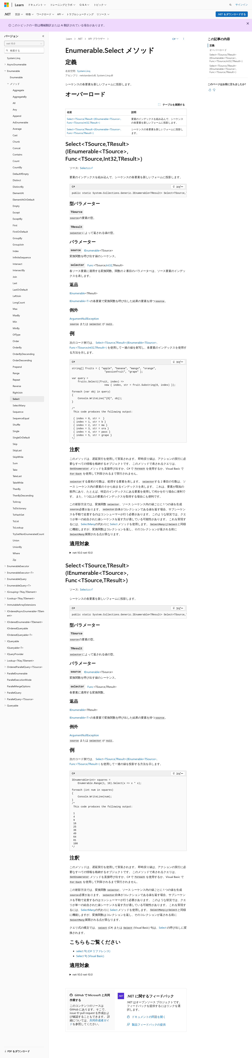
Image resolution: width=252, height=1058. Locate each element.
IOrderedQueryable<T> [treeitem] (20, 634)
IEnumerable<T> (80, 301)
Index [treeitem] (16, 251)
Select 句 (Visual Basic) (90, 956)
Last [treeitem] (15, 283)
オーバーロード (218, 50)
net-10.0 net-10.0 (83, 552)
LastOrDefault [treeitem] (20, 289)
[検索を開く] (230, 5)
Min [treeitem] (15, 321)
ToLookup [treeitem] (18, 527)
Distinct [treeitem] (17, 180)
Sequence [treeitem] (18, 411)
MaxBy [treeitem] (16, 315)
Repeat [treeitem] (16, 379)
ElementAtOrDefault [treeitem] (23, 199)
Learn (69, 38)
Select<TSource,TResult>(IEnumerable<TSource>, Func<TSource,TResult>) (223, 69)
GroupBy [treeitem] (17, 238)
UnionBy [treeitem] (17, 547)
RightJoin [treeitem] (18, 392)
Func (90, 265)
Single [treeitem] (16, 431)
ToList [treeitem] (16, 521)
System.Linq (83, 71)
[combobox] (24, 43)
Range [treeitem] (16, 373)
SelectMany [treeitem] (19, 405)
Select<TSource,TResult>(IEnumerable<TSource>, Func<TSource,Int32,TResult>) (225, 58)
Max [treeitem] (15, 308)
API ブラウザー (96, 38)
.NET (80, 38)
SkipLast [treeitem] (17, 450)
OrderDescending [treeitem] (22, 360)
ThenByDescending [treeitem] (23, 495)
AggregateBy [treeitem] (20, 96)
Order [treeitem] (16, 341)
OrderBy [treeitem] (17, 347)
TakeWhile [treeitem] (18, 482)
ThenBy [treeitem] (17, 489)
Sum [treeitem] (15, 463)
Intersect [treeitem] (17, 264)
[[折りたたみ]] (43, 36)
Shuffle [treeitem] (16, 424)
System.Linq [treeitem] (13, 58)
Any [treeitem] (15, 109)
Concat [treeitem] (16, 148)
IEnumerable (91, 250)
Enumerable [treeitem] (16, 77)
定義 (211, 45)
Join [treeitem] (15, 276)
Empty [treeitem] (16, 206)
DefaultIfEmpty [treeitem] (21, 174)
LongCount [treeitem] (19, 302)
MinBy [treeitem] (16, 328)
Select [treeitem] (16, 399)
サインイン (241, 4)
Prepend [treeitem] (17, 366)
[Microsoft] (6, 4)
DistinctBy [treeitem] (18, 186)
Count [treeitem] (16, 161)
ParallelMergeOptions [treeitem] (18, 686)
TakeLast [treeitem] (17, 476)
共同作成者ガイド (89, 1022)
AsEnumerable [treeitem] (20, 122)
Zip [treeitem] (14, 559)
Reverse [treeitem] (17, 386)
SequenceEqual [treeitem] (21, 418)
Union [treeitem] (16, 540)
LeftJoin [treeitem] (17, 296)
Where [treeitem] (16, 553)
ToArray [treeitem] (17, 501)
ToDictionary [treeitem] (19, 508)
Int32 (109, 265)
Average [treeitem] (17, 128)
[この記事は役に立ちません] (214, 90)
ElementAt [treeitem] (18, 193)
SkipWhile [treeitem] (18, 457)
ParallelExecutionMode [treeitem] (19, 679)
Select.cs (85, 168)
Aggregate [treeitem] (18, 90)
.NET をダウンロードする (232, 14)
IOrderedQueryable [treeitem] (17, 628)
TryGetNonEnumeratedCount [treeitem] (28, 534)
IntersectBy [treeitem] (19, 270)
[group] (128, 193)
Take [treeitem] (15, 469)
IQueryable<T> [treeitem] (15, 647)
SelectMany (88, 524)
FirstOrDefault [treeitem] (20, 231)
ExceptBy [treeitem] (17, 218)
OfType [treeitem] (16, 334)
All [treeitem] (14, 103)
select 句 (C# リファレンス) (93, 951)
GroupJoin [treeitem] (18, 244)
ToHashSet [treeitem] (18, 514)
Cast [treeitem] (15, 135)
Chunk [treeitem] (16, 141)
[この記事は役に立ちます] (210, 90)
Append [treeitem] (17, 116)
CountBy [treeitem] (17, 167)
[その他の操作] (184, 39)
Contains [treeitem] (17, 154)
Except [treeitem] (16, 212)
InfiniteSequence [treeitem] (22, 257)
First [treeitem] (15, 225)
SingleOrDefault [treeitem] (21, 437)
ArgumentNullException (84, 318)
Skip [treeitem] (15, 444)
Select (113, 524)
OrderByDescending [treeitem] (23, 354)
